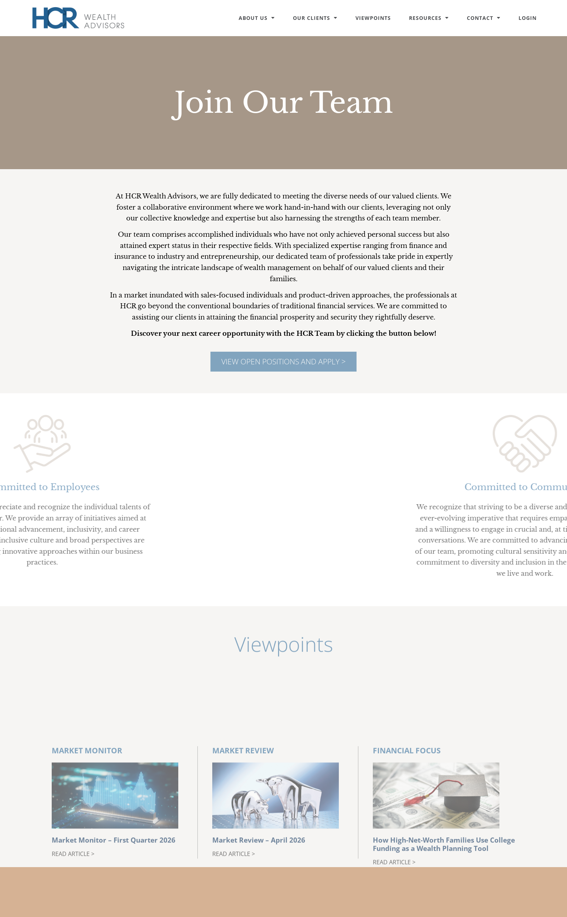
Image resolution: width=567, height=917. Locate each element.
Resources (429, 18)
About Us (257, 18)
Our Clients (315, 18)
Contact (483, 18)
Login (528, 17)
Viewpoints (373, 17)
